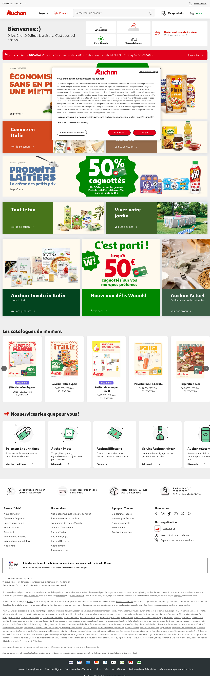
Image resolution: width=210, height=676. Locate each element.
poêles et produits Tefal (126, 621)
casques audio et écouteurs (184, 627)
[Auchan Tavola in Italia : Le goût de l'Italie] (41, 277)
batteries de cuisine (20, 638)
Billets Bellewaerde (11, 641)
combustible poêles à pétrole (90, 631)
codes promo (86, 605)
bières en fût (196, 614)
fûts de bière (184, 614)
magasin (178, 595)
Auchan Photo (58, 545)
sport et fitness (62, 614)
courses (163, 592)
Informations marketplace (17, 541)
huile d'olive (65, 631)
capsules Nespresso (50, 631)
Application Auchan (122, 532)
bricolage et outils (10, 614)
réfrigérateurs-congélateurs (72, 634)
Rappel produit (11, 527)
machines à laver (117, 634)
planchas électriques (40, 634)
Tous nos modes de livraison (65, 518)
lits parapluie (102, 617)
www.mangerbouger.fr (57, 585)
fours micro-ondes (165, 631)
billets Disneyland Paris (180, 638)
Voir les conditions (21, 464)
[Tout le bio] (53, 218)
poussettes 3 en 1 (71, 617)
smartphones (29, 627)
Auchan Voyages (59, 536)
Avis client (9, 532)
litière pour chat (162, 638)
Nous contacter (12, 513)
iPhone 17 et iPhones (45, 627)
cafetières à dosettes (198, 631)
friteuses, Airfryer (181, 631)
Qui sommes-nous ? (122, 513)
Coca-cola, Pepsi (115, 638)
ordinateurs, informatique (157, 611)
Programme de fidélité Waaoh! (66, 523)
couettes (111, 621)
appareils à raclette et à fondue (16, 634)
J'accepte (144, 132)
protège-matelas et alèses (77, 621)
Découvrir (61, 464)
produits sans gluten (133, 638)
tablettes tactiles (132, 627)
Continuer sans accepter (148, 72)
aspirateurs (158, 634)
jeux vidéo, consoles (46, 614)
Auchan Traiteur (59, 532)
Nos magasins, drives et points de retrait (71, 513)
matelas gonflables (182, 617)
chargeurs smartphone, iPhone (68, 627)
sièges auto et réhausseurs (51, 617)
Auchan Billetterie (60, 541)
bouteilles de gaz (111, 631)
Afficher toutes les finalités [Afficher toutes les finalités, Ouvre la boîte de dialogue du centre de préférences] (72, 132)
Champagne (172, 614)
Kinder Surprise (144, 621)
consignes (60, 595)
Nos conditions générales (29, 669)
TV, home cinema (187, 611)
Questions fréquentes (15, 518)
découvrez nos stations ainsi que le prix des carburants (75, 647)
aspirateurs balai (171, 634)
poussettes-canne (87, 617)
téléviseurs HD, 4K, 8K (195, 624)
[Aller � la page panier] (196, 13)
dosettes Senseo (18, 631)
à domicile (33, 595)
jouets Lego (37, 624)
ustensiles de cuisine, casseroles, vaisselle (73, 611)
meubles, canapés (114, 614)
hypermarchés (184, 605)
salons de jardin (109, 624)
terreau (98, 624)
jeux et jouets (31, 614)
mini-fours (151, 631)
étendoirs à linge (145, 634)
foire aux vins (26, 605)
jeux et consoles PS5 (195, 621)
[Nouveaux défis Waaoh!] (121, 277)
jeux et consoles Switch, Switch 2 (17, 624)
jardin (21, 614)
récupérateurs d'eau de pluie (129, 624)
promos (29, 601)
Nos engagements (121, 523)
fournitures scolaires (154, 614)
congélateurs (131, 634)
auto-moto (200, 611)
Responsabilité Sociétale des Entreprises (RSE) (116, 653)
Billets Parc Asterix (199, 638)
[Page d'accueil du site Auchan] (17, 13)
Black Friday (47, 605)
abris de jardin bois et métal (155, 624)
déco (72, 614)
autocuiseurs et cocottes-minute (44, 638)
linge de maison (82, 614)
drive (26, 595)
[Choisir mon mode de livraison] (15, 3)
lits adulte (168, 617)
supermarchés (169, 605)
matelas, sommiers (98, 614)
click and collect (77, 595)
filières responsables (61, 653)
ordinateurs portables (149, 627)
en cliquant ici (26, 578)
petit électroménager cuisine (122, 611)
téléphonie (173, 611)
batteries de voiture (176, 624)
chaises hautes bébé (30, 617)
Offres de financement (62, 527)
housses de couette (43, 621)
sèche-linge (54, 634)
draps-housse (59, 621)
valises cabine (127, 617)
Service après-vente (14, 523)
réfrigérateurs (91, 634)
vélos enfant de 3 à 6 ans (163, 621)
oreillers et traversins (98, 621)
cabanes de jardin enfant (83, 624)
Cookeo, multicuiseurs (129, 631)
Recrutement (118, 527)
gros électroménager (101, 611)
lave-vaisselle (103, 634)
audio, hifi (140, 611)
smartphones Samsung (13, 627)
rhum (17, 617)
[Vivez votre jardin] (156, 218)
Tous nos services (59, 550)
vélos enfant (180, 621)
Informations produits (15, 536)
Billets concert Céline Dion (31, 641)
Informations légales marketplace (176, 669)
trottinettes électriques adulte (111, 627)
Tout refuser (119, 132)
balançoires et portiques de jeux (57, 624)
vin (165, 614)
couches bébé (148, 638)
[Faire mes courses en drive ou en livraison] (179, 33)
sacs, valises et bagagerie (134, 614)
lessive (74, 631)
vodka (12, 617)
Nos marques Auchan (123, 518)
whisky (5, 617)
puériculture (49, 611)
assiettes (63, 638)
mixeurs (143, 631)
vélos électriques (90, 627)
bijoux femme (114, 617)
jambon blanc (74, 638)
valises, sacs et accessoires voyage (148, 617)
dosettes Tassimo (33, 631)
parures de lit (28, 621)
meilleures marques (124, 601)
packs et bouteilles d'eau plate (94, 638)
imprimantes (165, 627)
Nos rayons (9, 545)
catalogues (130, 605)
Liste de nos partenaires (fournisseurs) (72, 122)
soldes (8, 605)
